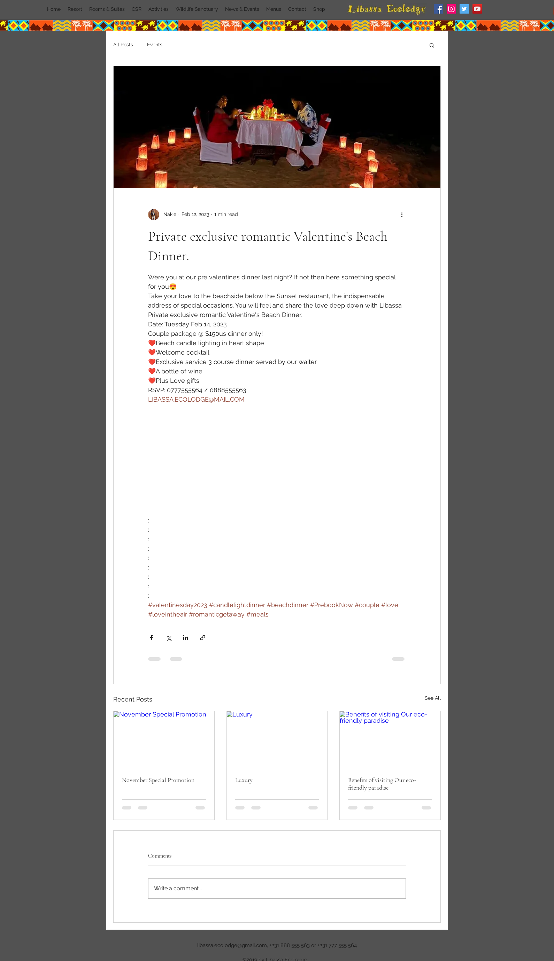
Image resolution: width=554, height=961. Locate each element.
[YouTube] (477, 9)
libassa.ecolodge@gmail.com (232, 945)
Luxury (244, 780)
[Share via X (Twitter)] (168, 637)
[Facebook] (438, 9)
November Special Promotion (158, 780)
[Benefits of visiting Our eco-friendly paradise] (390, 739)
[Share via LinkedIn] (185, 637)
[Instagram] (451, 9)
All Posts (123, 44)
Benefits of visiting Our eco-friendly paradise (382, 783)
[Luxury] (277, 739)
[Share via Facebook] (151, 637)
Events (154, 44)
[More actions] (402, 214)
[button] (432, 45)
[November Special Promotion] (164, 739)
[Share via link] (202, 637)
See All (433, 698)
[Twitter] (464, 9)
